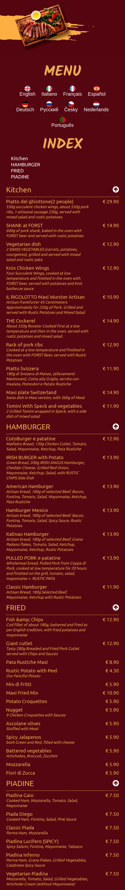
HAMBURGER (25, 164)
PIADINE (20, 176)
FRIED (17, 170)
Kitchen (19, 158)
